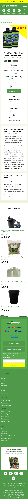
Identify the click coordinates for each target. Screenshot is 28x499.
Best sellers (4, 385)
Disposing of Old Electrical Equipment (10, 435)
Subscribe (14, 365)
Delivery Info (4, 433)
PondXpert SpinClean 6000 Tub (10, 307)
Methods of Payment (6, 438)
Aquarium (3, 380)
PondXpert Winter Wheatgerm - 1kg (12, 257)
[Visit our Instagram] (16, 473)
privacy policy (12, 497)
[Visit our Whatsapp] (21, 473)
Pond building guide (6, 414)
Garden (3, 378)
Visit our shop (4, 402)
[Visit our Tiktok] (13, 478)
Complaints (4, 440)
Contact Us (4, 431)
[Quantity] (14, 86)
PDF (15, 453)
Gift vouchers (4, 392)
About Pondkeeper (5, 400)
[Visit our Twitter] (11, 473)
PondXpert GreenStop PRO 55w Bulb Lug (13, 282)
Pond (2, 376)
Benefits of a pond (5, 411)
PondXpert (15, 133)
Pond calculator (5, 416)
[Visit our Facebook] (5, 473)
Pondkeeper (19, 483)
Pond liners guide (5, 418)
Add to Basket (14, 91)
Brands (3, 390)
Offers (2, 388)
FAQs (2, 428)
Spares (3, 383)
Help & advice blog (5, 421)
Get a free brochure (6, 405)
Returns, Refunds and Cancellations (9, 443)
